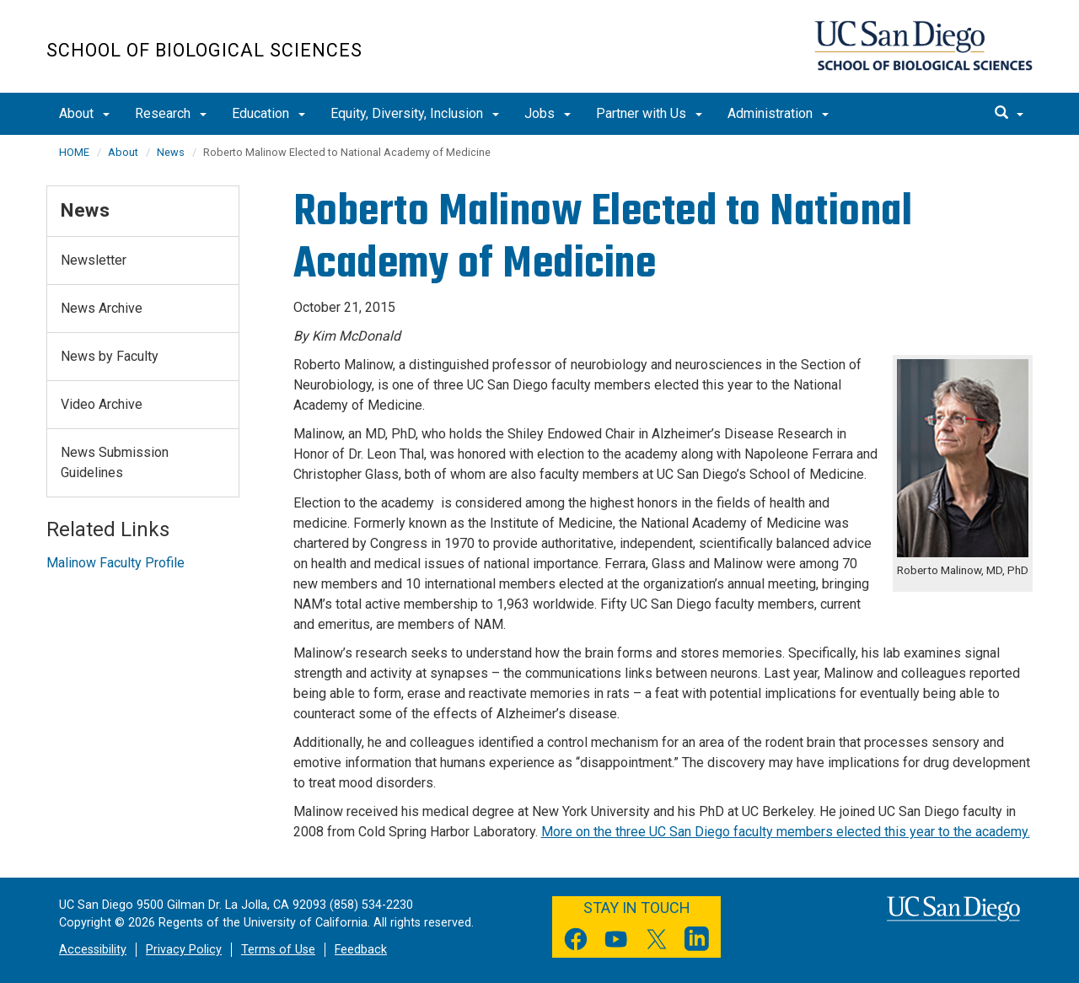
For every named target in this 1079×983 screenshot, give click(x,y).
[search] (1009, 114)
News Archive (101, 308)
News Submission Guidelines (115, 462)
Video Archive (101, 404)
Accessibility (92, 950)
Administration (778, 113)
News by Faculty (109, 356)
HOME (74, 152)
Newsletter (93, 260)
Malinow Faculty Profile (115, 563)
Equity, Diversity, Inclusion (414, 113)
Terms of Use (278, 950)
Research (171, 113)
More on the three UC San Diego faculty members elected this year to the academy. (785, 832)
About (84, 113)
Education (268, 113)
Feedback (361, 950)
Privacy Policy (184, 950)
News (171, 152)
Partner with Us (649, 113)
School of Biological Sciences (204, 50)
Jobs (547, 113)
